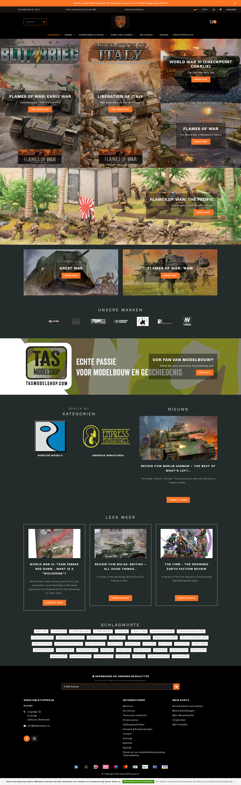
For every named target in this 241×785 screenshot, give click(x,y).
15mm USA (96, 637)
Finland (182, 644)
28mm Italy (42, 644)
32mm (115, 644)
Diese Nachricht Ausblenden (138, 782)
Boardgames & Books (91, 35)
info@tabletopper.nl (39, 726)
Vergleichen (179, 720)
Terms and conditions (135, 715)
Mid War (142, 650)
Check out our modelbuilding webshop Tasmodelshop (144, 754)
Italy (107, 650)
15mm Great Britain (191, 631)
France (199, 644)
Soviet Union (80, 656)
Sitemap (127, 738)
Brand (68, 35)
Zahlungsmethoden (133, 724)
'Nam (41, 631)
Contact (127, 734)
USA (139, 656)
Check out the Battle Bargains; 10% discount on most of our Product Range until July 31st (120, 3)
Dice (165, 644)
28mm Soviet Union (68, 644)
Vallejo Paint (158, 656)
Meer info (204, 372)
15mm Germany (162, 631)
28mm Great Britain (194, 637)
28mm (117, 637)
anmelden (231, 9)
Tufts (122, 656)
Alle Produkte (180, 724)
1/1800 (58, 631)
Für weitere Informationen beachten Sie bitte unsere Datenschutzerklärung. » (195, 782)
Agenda (164, 35)
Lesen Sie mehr (178, 500)
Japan (124, 650)
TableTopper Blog (183, 35)
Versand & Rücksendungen (137, 729)
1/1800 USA (103, 631)
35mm (133, 644)
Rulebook (179, 650)
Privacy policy (130, 720)
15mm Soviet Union (70, 637)
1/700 (122, 631)
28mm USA (95, 644)
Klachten (127, 743)
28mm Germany (165, 637)
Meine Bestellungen (183, 711)
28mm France (139, 637)
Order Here (200, 79)
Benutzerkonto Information (187, 706)
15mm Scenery (42, 637)
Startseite (53, 35)
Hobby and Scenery (122, 35)
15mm (139, 631)
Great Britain (87, 650)
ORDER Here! (203, 212)
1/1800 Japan (80, 631)
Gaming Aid (43, 650)
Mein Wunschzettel (183, 715)
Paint (160, 650)
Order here (200, 141)
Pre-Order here (40, 109)
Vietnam (181, 656)
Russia (198, 650)
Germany (65, 650)
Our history (129, 711)
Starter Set (103, 656)
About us (128, 706)
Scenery (59, 656)
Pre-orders (146, 35)
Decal (149, 644)
